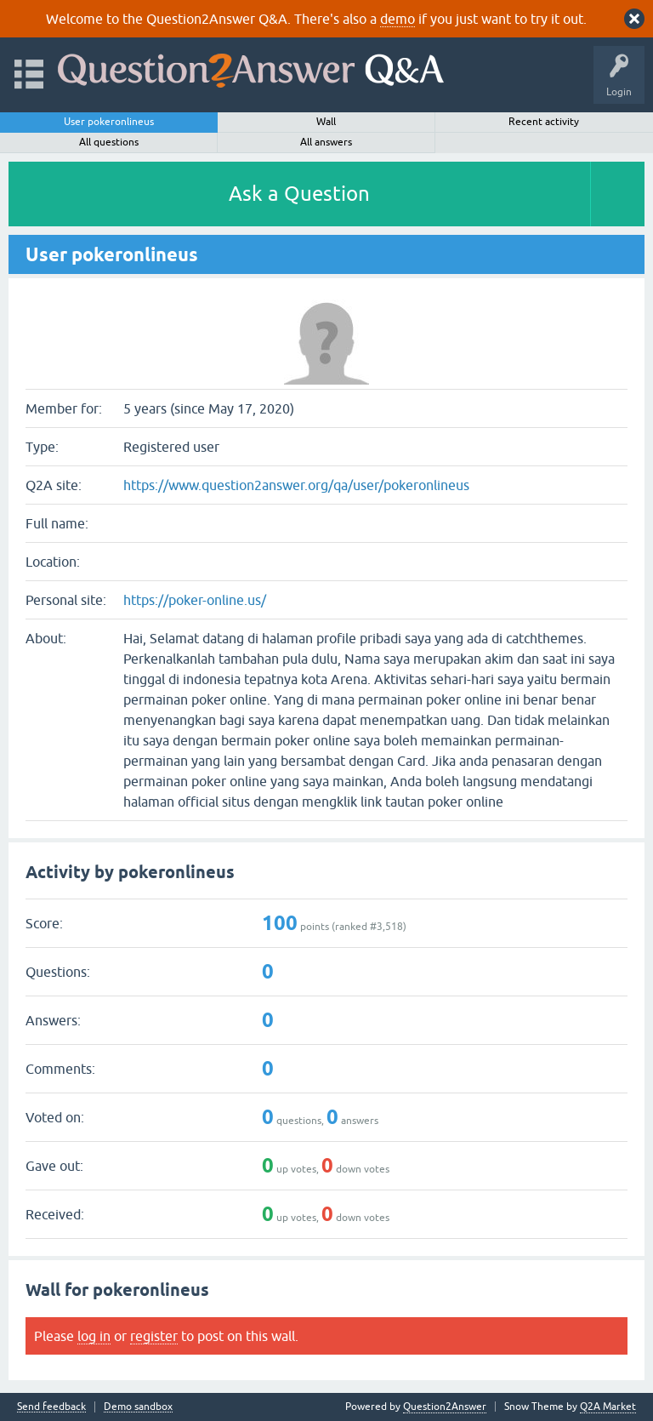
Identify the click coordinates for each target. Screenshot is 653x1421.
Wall (326, 122)
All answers (326, 142)
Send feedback (51, 1406)
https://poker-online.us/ (194, 600)
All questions (109, 142)
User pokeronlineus (109, 122)
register (154, 1336)
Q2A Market (608, 1406)
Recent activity (543, 122)
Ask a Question (299, 193)
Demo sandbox (138, 1406)
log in (94, 1336)
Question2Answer (444, 1406)
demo (397, 18)
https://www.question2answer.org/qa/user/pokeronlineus (296, 485)
